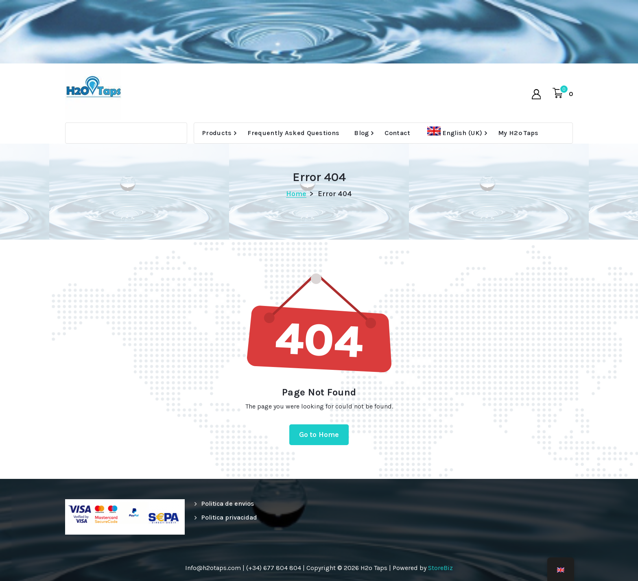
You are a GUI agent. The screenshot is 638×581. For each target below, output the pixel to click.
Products (217, 133)
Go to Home (319, 434)
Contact (397, 133)
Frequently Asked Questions (293, 133)
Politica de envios (227, 503)
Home (296, 193)
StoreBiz (440, 568)
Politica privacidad (229, 517)
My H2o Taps (518, 133)
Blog (361, 133)
